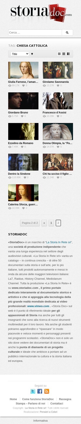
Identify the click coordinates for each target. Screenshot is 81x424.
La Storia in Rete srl (35, 408)
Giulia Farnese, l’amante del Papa (28, 81)
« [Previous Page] (44, 222)
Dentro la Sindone (19, 173)
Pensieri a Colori (48, 412)
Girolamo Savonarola (56, 81)
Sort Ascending (32, 54)
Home (13, 399)
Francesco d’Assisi (54, 112)
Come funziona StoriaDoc (38, 399)
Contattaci (56, 403)
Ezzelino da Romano (20, 143)
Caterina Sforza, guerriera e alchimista (32, 204)
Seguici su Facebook (39, 391)
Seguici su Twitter (32, 391)
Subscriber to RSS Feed (46, 391)
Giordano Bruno (18, 112)
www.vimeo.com (38, 306)
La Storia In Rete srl (58, 242)
